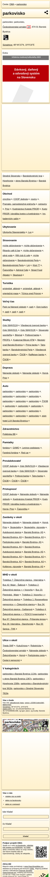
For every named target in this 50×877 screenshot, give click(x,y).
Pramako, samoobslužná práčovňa (19, 204)
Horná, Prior (8, 509)
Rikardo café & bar (11, 250)
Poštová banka (32, 335)
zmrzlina (7, 199)
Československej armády (17, 26)
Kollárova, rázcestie (12, 566)
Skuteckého (15, 527)
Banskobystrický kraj (32, 176)
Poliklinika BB (9, 434)
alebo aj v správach (12, 804)
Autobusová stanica (12, 532)
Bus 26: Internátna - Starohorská (18, 624)
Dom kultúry (42, 307)
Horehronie (8, 181)
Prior (7, 209)
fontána (6, 448)
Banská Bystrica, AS (33, 532)
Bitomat (18, 335)
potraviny (42, 204)
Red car (25, 453)
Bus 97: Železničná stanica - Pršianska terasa (24, 619)
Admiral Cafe (22, 270)
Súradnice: (8, 45)
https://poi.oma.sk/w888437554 (13, 168)
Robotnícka (36, 646)
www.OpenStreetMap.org (33, 866)
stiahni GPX (7, 709)
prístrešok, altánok (11, 288)
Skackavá (17, 275)
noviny (34, 199)
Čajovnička (8, 270)
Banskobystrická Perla (28, 260)
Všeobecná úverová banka (33, 325)
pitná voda (7, 255)
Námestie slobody (11, 373)
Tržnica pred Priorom (31, 293)
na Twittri (27, 847)
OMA (11, 4)
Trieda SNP (8, 646)
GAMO (16, 448)
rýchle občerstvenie (12, 246)
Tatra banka (37, 476)
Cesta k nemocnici (11, 660)
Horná (22, 655)
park (31, 307)
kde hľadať (8, 812)
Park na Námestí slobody (14, 307)
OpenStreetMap (21, 166)
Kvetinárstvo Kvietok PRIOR (25, 209)
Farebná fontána (10, 453)
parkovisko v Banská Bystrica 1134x (20, 674)
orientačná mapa (10, 293)
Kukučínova (22, 646)
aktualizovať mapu (17, 703)
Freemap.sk (35, 166)
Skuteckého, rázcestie (34, 527)
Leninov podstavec (31, 448)
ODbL (32, 869)
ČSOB (22, 355)
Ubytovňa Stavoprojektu (14, 232)
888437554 (7, 705)
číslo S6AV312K (28, 330)
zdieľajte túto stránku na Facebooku (18, 846)
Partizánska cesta (11, 542)
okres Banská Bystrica (26, 181)
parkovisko (21, 4)
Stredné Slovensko (11, 176)
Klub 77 (36, 265)
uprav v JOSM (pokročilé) (34, 703)
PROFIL (6, 340)
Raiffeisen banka (36, 355)
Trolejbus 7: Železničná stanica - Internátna (23, 580)
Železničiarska (9, 655)
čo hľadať (7, 824)
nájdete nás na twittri (13, 796)
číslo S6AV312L (10, 330)
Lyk (28, 265)
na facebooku (21, 845)
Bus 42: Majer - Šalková (14, 585)
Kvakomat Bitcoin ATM (23, 340)
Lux (30, 232)
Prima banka (32, 345)
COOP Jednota (21, 199)
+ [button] (6, 109)
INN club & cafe (22, 255)
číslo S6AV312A (10, 325)
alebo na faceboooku (13, 800)
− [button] (6, 113)
